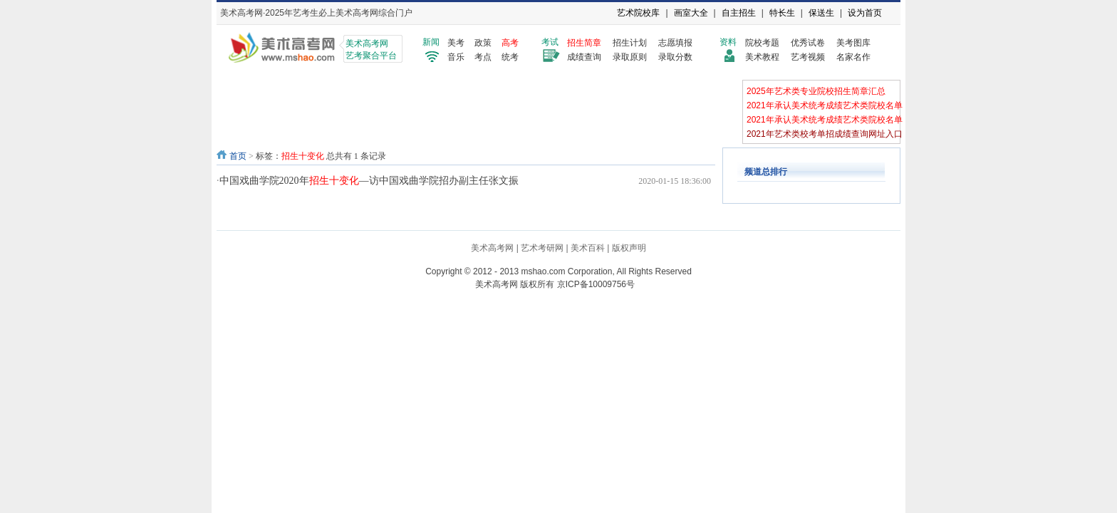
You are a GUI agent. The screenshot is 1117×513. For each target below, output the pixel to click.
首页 (237, 156)
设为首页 (865, 13)
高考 (510, 43)
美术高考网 (492, 248)
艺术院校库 (638, 13)
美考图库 (853, 43)
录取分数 (675, 57)
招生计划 (630, 43)
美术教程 (762, 57)
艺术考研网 (542, 248)
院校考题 (762, 43)
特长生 (782, 13)
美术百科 (588, 248)
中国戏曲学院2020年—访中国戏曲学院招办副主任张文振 (369, 180)
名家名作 (853, 57)
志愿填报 (675, 43)
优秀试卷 (808, 43)
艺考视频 (808, 57)
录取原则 (630, 57)
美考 (455, 43)
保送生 (821, 13)
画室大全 (691, 13)
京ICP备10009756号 (596, 284)
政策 (483, 43)
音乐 (455, 57)
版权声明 (629, 248)
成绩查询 (584, 57)
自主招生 (739, 13)
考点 (483, 57)
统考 (510, 57)
